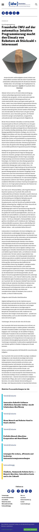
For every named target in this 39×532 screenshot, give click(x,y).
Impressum (23, 497)
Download (19, 88)
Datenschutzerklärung (26, 499)
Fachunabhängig (6, 506)
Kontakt (22, 502)
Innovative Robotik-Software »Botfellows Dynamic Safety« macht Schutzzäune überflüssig (18, 404)
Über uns (23, 495)
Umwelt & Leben (6, 502)
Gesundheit (5, 500)
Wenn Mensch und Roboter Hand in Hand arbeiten (18, 421)
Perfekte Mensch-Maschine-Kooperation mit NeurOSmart (15, 437)
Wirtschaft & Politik (7, 504)
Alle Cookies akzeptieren (30, 529)
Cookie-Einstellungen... (7, 529)
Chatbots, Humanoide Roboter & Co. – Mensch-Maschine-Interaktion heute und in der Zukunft (19, 474)
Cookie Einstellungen (25, 504)
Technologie (5, 495)
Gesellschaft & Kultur (8, 497)
